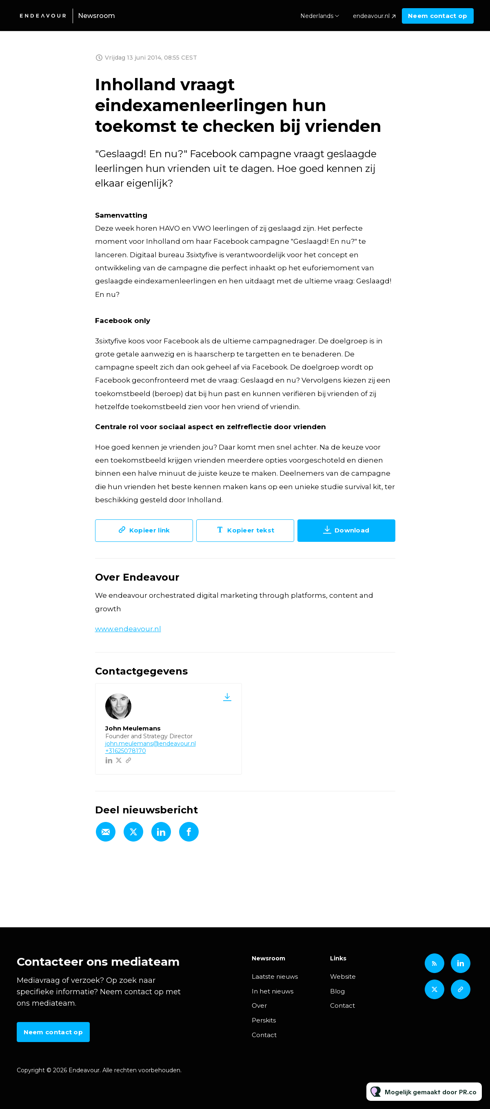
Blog (337, 991)
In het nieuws (272, 991)
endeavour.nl (371, 16)
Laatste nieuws (275, 976)
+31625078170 (125, 751)
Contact (264, 1035)
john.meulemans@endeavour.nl (150, 743)
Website (343, 976)
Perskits (264, 1020)
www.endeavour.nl (128, 629)
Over (259, 1005)
